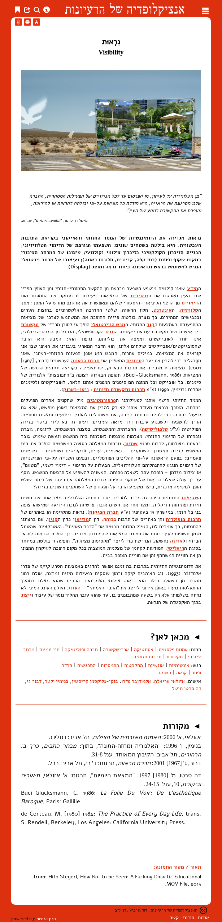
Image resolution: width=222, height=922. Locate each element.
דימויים (190, 302)
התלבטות (133, 665)
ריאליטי (175, 548)
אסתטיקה (143, 649)
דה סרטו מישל (186, 688)
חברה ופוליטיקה (81, 649)
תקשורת (30, 324)
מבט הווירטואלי (108, 324)
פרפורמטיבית (101, 400)
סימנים (134, 360)
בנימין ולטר (57, 681)
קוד (150, 324)
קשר (174, 917)
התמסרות (110, 665)
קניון (52, 519)
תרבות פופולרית (183, 519)
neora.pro (46, 919)
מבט (110, 331)
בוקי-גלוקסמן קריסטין (95, 681)
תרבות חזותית (147, 656)
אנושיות (156, 665)
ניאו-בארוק (76, 389)
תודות (188, 917)
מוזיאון (81, 519)
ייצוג (26, 595)
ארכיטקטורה (116, 649)
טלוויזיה (189, 310)
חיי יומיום (49, 649)
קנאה (181, 672)
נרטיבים (139, 295)
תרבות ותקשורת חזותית (119, 389)
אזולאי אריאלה (169, 681)
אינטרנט (162, 310)
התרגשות (86, 665)
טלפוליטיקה (155, 429)
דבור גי (34, 681)
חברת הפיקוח (104, 512)
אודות (203, 917)
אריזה (176, 540)
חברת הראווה (85, 360)
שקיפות (190, 497)
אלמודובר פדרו (136, 681)
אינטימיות (179, 665)
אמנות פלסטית (173, 649)
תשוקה (164, 672)
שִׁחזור (131, 443)
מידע (192, 288)
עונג (73, 587)
